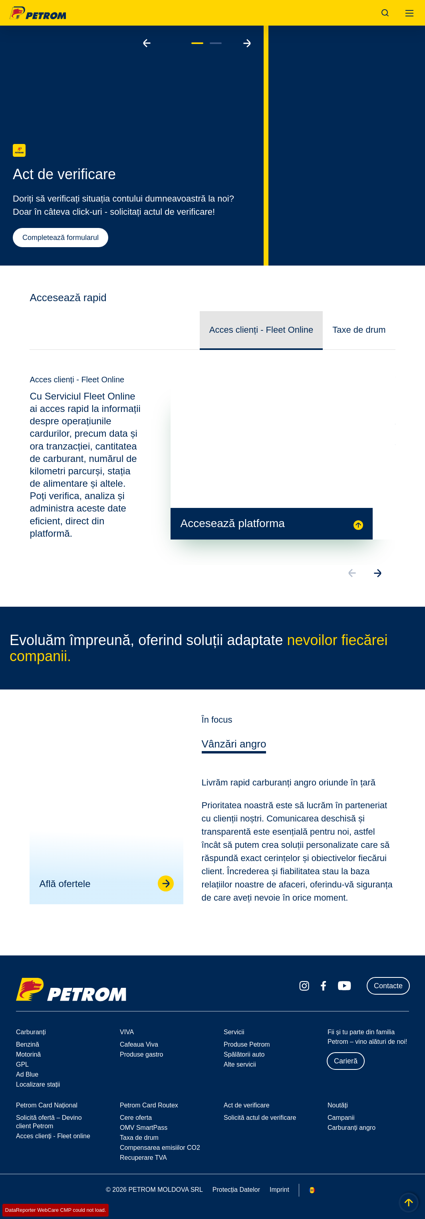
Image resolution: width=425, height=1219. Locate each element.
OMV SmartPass (143, 1127)
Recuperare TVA (143, 1157)
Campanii (341, 1117)
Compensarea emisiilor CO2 (160, 1147)
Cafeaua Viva (139, 1044)
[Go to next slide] (247, 43)
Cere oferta (136, 1117)
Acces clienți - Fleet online (53, 1136)
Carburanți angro (351, 1127)
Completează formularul (60, 238)
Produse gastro (141, 1054)
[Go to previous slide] (147, 43)
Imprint (279, 1189)
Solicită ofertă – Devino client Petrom (49, 1121)
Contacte (388, 986)
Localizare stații (38, 1084)
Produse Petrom (247, 1044)
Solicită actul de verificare (260, 1117)
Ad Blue (27, 1074)
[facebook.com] (323, 986)
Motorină (28, 1054)
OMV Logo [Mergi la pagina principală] (38, 12)
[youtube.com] (345, 986)
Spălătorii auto (244, 1054)
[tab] (234, 752)
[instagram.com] (304, 986)
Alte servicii (240, 1064)
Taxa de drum (139, 1137)
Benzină (27, 1044)
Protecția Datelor (236, 1189)
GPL (22, 1064)
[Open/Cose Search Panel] (385, 12)
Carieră (345, 1061)
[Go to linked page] (165, 889)
